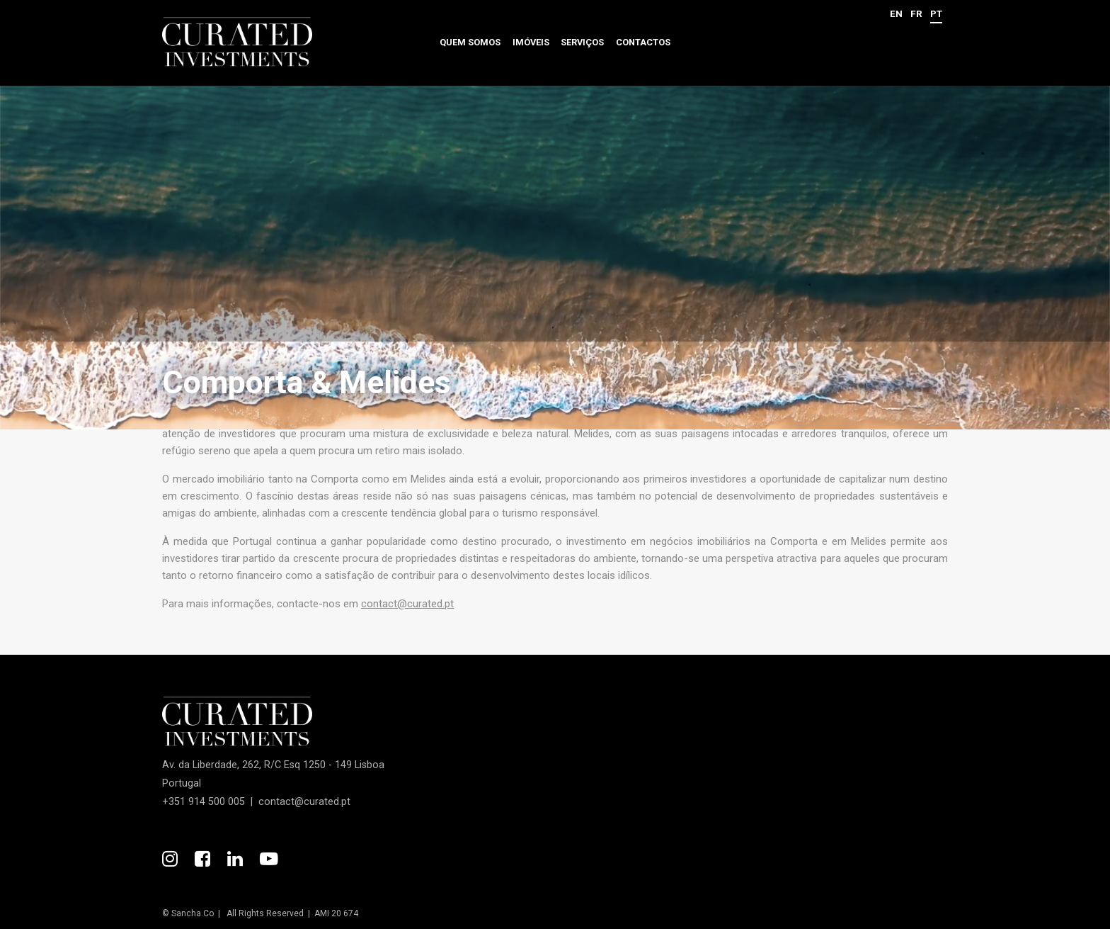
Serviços (582, 42)
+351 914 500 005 (203, 802)
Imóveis (531, 42)
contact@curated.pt (407, 603)
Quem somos (470, 42)
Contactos (643, 42)
